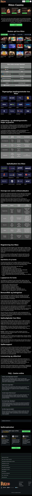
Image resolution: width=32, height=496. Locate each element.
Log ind (24, 1)
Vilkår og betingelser (20, 485)
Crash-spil (20, 34)
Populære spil (4, 34)
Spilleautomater (28, 34)
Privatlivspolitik (21, 487)
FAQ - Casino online (5, 476)
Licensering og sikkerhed (6, 474)
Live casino (12, 34)
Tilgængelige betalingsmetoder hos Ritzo (9, 461)
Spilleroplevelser (5, 478)
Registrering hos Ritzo (5, 466)
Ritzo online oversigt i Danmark (7, 459)
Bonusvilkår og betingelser (6, 468)
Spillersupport (4, 472)
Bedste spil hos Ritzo (5, 457)
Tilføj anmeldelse (26, 431)
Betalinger (29, 483)
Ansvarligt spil (21, 483)
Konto (29, 486)
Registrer (27, 1)
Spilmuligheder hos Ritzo (6, 470)
